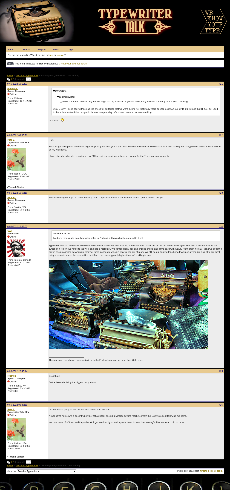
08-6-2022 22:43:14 (17, 371)
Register (42, 49)
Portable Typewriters (27, 75)
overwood (12, 88)
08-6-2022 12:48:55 (17, 226)
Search (26, 49)
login (50, 55)
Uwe (9, 231)
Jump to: (41, 471)
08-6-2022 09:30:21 (17, 135)
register (60, 55)
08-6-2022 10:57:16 (17, 192)
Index (10, 49)
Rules (56, 49)
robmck (11, 197)
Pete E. (11, 139)
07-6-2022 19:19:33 (17, 83)
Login (70, 49)
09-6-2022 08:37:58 (17, 404)
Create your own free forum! (73, 64)
